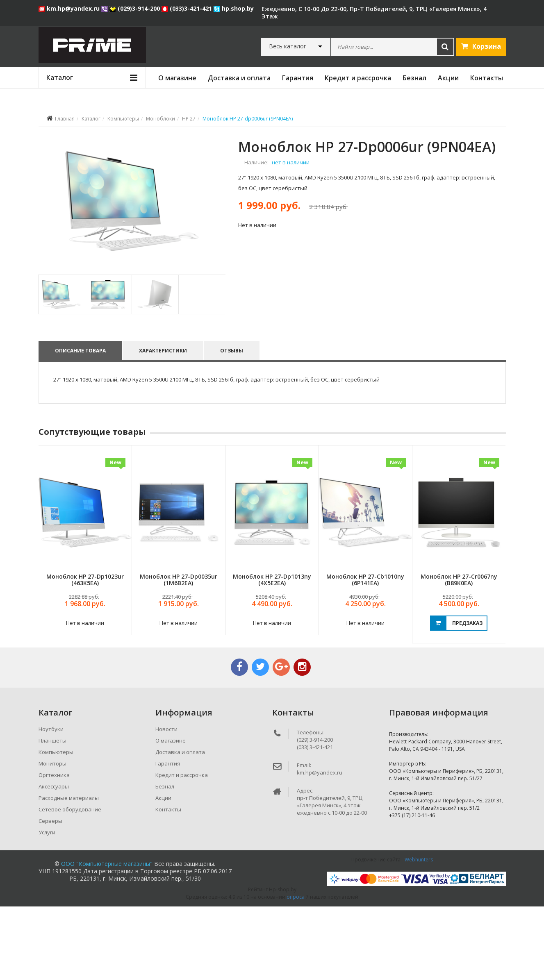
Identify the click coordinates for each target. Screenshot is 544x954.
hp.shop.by (234, 8)
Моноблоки (160, 118)
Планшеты (52, 788)
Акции (448, 77)
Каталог (91, 118)
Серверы (50, 868)
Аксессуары (54, 834)
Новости (166, 776)
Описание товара (80, 397)
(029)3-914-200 (135, 8)
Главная (65, 118)
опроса (296, 944)
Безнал (414, 77)
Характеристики (164, 397)
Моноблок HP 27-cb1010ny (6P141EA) (365, 627)
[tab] (61, 341)
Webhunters (419, 907)
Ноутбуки (51, 776)
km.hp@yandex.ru (70, 8)
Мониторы (52, 811)
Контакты (486, 77)
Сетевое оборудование (70, 857)
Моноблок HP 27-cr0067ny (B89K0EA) (459, 627)
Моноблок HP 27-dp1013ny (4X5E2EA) (272, 627)
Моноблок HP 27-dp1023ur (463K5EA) (85, 627)
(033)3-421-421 (188, 8)
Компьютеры (123, 118)
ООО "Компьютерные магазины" (107, 911)
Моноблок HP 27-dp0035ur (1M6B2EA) (178, 627)
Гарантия (297, 77)
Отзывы (234, 397)
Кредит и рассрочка (358, 77)
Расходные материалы (69, 845)
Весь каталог (287, 46)
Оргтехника (54, 822)
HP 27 (189, 118)
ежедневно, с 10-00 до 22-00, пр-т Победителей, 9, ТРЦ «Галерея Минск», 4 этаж (374, 12)
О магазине (177, 77)
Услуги (47, 880)
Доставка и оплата (239, 77)
